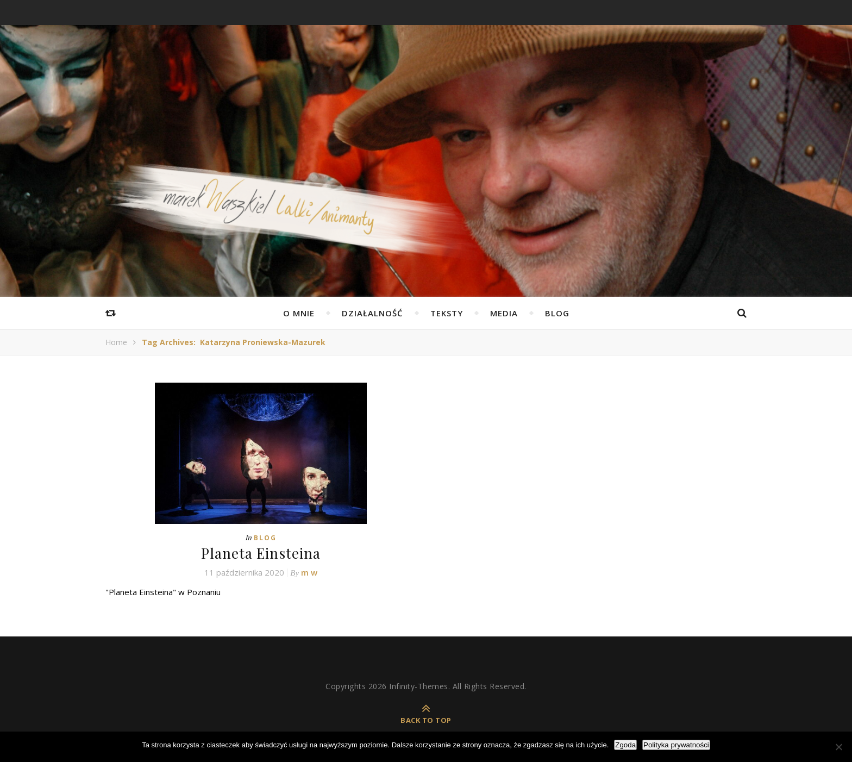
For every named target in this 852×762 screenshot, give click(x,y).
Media (504, 313)
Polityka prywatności (676, 745)
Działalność (372, 313)
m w (309, 572)
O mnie (299, 313)
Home (116, 342)
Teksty (446, 313)
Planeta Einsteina (261, 553)
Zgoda (625, 745)
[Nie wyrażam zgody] (838, 746)
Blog (557, 313)
